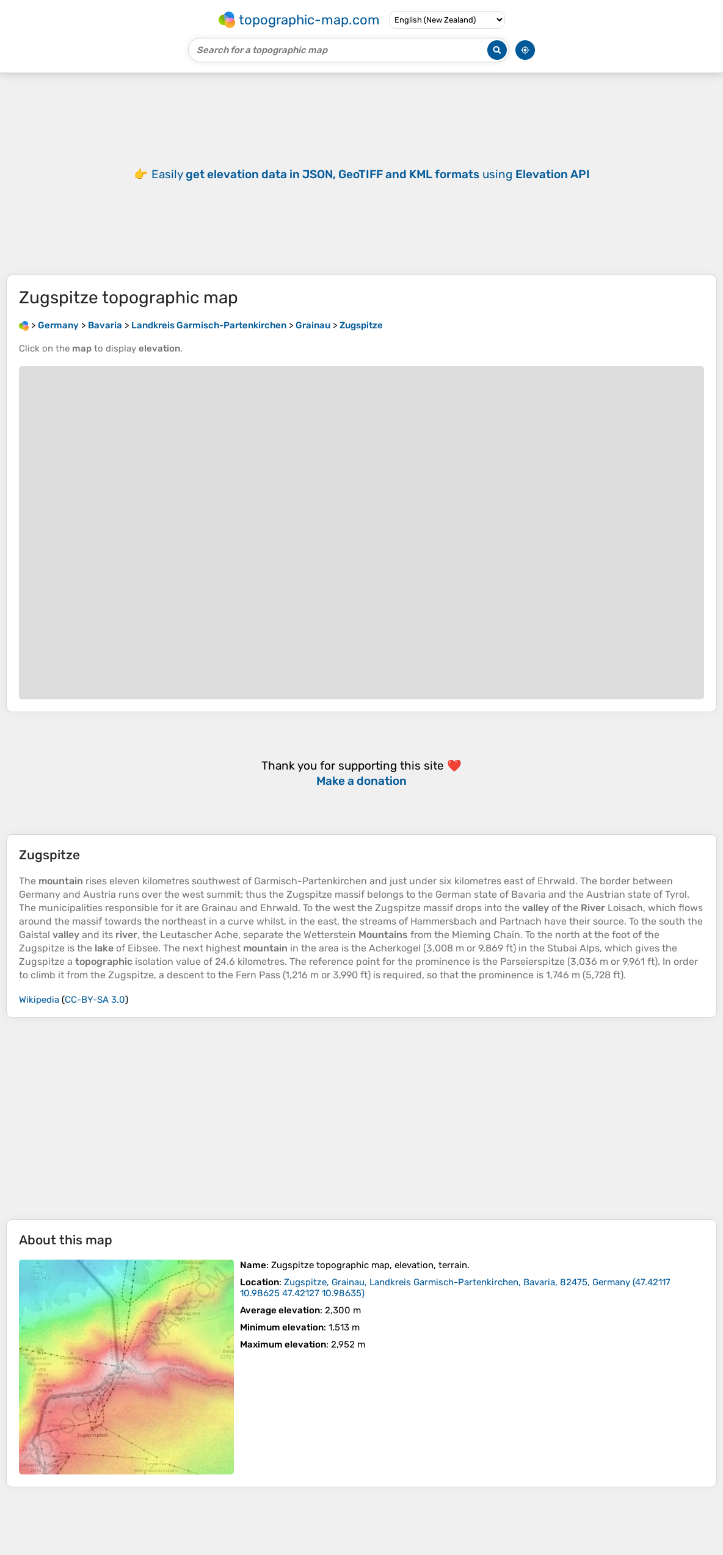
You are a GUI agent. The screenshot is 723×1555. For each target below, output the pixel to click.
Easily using (370, 174)
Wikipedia (39, 999)
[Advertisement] (361, 1118)
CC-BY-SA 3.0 (95, 999)
